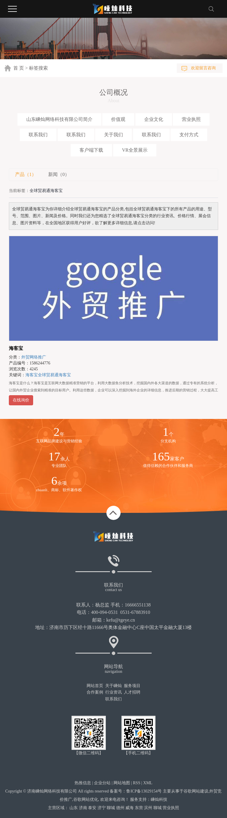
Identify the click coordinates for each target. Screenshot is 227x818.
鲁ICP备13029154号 (144, 791)
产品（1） (25, 174)
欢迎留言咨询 (203, 68)
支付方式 (188, 134)
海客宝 (16, 348)
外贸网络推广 (33, 357)
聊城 (111, 808)
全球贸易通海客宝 (54, 375)
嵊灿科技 (159, 799)
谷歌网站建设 (196, 791)
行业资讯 (113, 692)
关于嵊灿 (113, 685)
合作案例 (95, 692)
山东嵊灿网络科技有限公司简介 (59, 119)
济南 (83, 808)
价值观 (118, 119)
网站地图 (122, 783)
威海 (129, 808)
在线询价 (21, 400)
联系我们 (38, 134)
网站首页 (95, 685)
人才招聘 (132, 692)
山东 (73, 808)
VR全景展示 (134, 150)
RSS (136, 783)
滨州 (148, 808)
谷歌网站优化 (85, 799)
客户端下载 (91, 150)
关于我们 (113, 134)
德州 (120, 808)
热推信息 (82, 783)
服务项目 (132, 685)
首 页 (18, 68)
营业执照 (191, 119)
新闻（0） (58, 174)
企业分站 (102, 783)
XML (148, 783)
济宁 (102, 808)
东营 (139, 808)
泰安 (92, 808)
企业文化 (153, 119)
